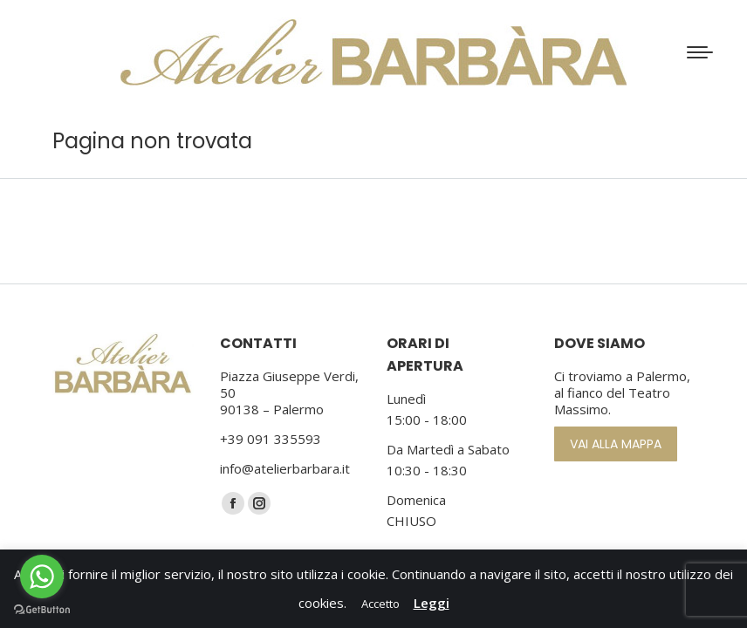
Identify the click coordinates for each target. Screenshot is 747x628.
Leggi (431, 602)
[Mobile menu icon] (700, 52)
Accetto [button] (380, 603)
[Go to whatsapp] (42, 576)
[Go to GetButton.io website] (42, 610)
